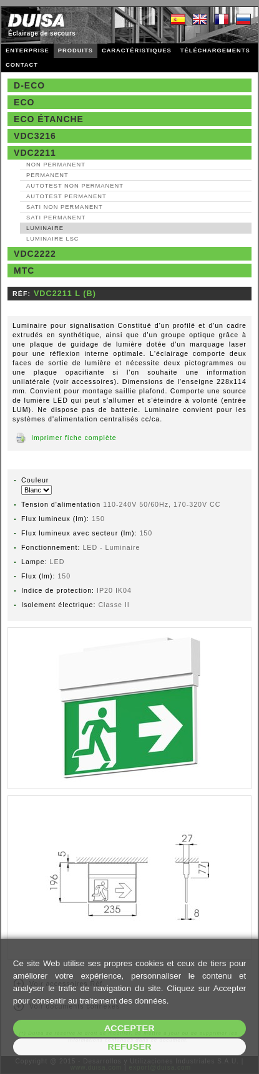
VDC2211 (35, 153)
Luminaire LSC (52, 239)
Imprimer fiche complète (74, 437)
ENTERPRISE (27, 50)
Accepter (129, 1028)
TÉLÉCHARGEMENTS (215, 50)
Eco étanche (49, 119)
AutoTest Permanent (66, 196)
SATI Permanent (56, 217)
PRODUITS (75, 50)
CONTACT (22, 65)
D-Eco (29, 85)
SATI (64, 207)
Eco (24, 102)
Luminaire (45, 228)
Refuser (129, 1047)
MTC (24, 271)
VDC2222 (35, 254)
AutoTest (75, 186)
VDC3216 (35, 136)
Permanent (47, 175)
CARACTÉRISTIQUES (137, 50)
